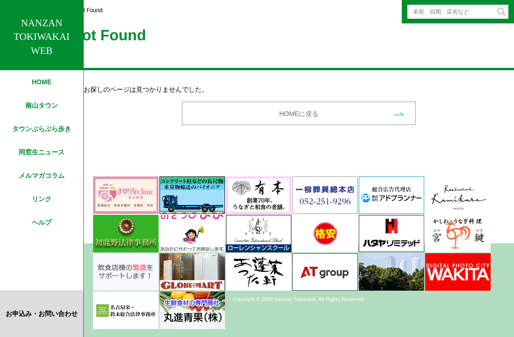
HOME (41, 82)
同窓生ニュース (42, 152)
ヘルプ (41, 222)
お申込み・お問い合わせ (42, 313)
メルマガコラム (42, 175)
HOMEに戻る (299, 113)
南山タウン (41, 105)
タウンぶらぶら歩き (41, 128)
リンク (41, 199)
